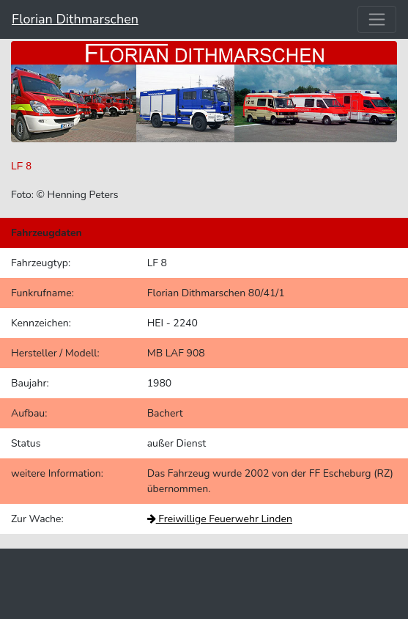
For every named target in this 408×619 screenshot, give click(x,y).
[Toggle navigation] (376, 19)
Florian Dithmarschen (75, 19)
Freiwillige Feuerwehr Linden (219, 519)
